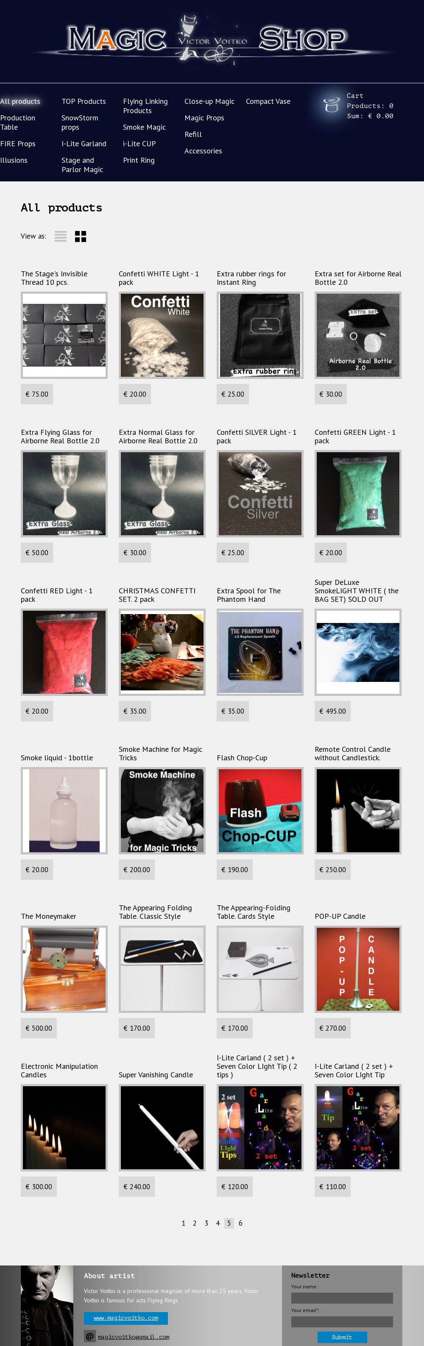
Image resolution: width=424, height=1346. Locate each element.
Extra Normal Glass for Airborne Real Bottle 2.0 (158, 436)
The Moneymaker (48, 916)
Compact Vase (268, 101)
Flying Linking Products (145, 105)
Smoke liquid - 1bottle (57, 758)
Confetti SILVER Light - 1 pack (257, 436)
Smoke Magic (144, 127)
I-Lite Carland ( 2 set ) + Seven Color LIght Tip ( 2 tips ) (257, 1066)
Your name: (304, 1286)
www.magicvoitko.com (126, 1318)
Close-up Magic (209, 101)
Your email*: (305, 1310)
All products (20, 101)
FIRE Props (18, 143)
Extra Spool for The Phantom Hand (249, 595)
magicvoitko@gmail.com (133, 1337)
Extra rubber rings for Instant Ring (251, 278)
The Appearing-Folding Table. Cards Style (253, 912)
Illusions (14, 160)
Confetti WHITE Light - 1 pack (159, 278)
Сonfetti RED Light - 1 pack (57, 595)
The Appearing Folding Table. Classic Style (155, 912)
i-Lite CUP (139, 143)
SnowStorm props (79, 122)
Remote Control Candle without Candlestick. (353, 753)
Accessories (203, 151)
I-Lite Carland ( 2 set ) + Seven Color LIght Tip (354, 1070)
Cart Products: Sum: (370, 106)
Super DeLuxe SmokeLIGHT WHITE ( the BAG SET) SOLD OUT (357, 590)
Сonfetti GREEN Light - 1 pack (355, 436)
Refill (193, 134)
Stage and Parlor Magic (82, 164)
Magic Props (204, 117)
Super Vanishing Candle (156, 1075)
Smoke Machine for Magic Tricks (160, 753)
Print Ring (139, 160)
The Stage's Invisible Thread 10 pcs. (54, 278)
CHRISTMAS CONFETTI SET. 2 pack (157, 595)
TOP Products (83, 101)
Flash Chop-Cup (242, 758)
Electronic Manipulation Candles (59, 1070)
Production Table (17, 122)
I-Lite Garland (83, 143)
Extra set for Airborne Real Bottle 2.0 (358, 278)
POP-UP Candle (340, 916)
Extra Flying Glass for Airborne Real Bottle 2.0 (60, 436)
